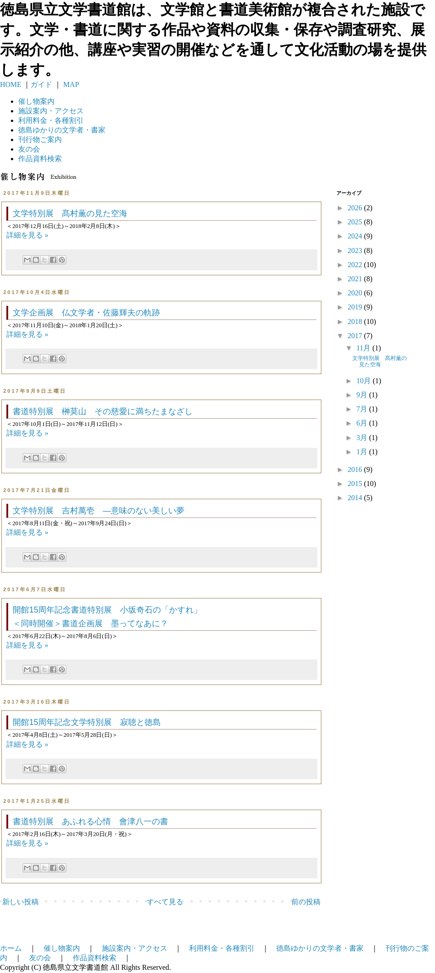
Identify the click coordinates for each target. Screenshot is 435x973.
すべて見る (165, 902)
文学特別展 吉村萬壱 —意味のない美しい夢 (99, 510)
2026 (356, 208)
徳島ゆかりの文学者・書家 (320, 948)
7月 (362, 409)
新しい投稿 (20, 902)
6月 (362, 423)
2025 (356, 222)
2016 (356, 469)
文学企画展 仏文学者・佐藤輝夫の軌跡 (86, 312)
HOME (10, 84)
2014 (356, 498)
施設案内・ (51, 111)
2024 (356, 236)
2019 (356, 307)
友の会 (29, 149)
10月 (364, 381)
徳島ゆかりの (61, 130)
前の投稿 (305, 902)
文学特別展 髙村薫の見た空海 (70, 213)
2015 (356, 483)
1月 (362, 452)
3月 (362, 437)
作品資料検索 (40, 158)
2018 (356, 321)
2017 (356, 336)
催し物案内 (36, 101)
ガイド (41, 84)
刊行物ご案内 (40, 139)
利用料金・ (51, 120)
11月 (364, 348)
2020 (356, 293)
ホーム (11, 948)
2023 (356, 250)
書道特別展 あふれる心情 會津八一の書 (90, 821)
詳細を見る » (27, 235)
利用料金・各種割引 (222, 948)
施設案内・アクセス (134, 948)
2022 (356, 265)
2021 (356, 279)
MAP (70, 84)
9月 (362, 395)
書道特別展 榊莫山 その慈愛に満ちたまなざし (103, 411)
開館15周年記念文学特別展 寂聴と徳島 (87, 722)
